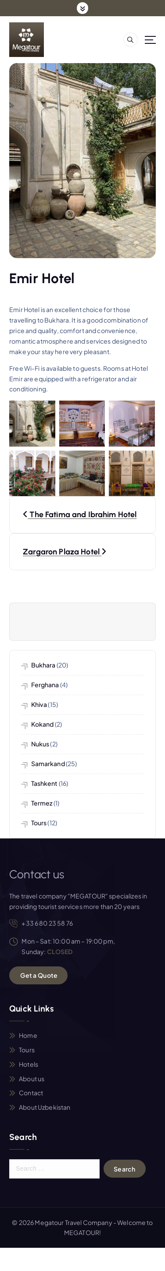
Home (28, 1035)
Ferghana (45, 685)
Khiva (39, 704)
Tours (39, 823)
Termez (42, 803)
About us (31, 1079)
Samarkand (48, 763)
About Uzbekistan (44, 1107)
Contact (31, 1093)
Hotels (28, 1064)
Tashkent (44, 783)
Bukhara (43, 665)
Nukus (40, 744)
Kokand (42, 724)
